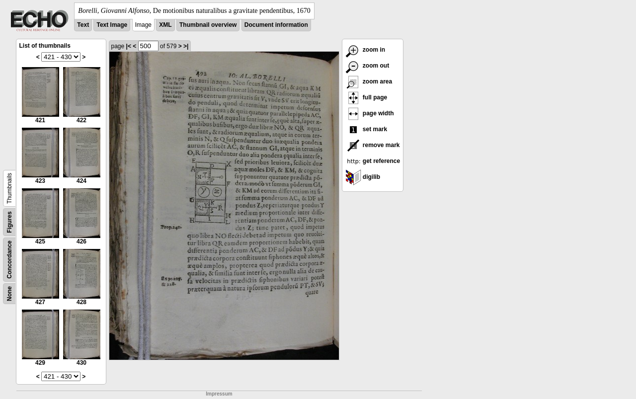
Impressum (219, 394)
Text (83, 24)
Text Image (111, 24)
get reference (372, 161)
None (9, 293)
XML (165, 24)
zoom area (369, 81)
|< (128, 46)
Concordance (9, 259)
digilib (363, 176)
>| (185, 46)
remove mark (372, 145)
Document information (276, 24)
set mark (366, 129)
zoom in (365, 49)
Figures (9, 222)
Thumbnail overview (208, 24)
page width (369, 113)
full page (366, 97)
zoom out (367, 65)
